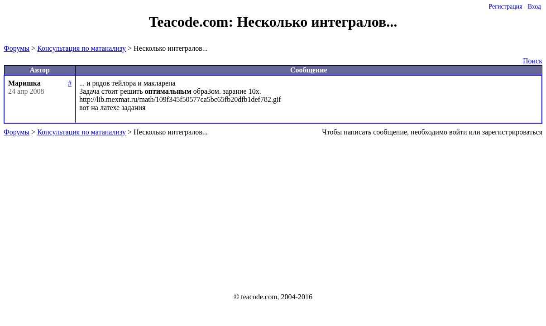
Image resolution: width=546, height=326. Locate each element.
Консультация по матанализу (81, 48)
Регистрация (505, 6)
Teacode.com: (193, 22)
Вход (534, 6)
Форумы (16, 48)
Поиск (532, 61)
